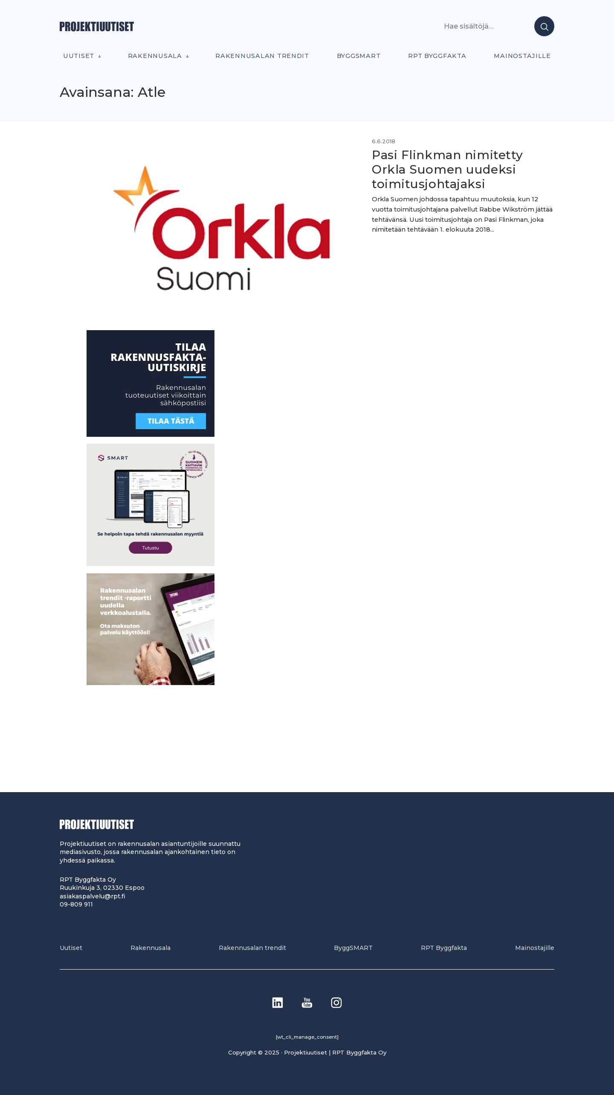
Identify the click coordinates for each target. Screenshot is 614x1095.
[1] (150, 434)
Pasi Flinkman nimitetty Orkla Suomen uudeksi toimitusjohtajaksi (447, 169)
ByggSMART (359, 56)
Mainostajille (522, 56)
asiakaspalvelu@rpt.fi (92, 896)
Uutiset (78, 56)
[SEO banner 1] (150, 564)
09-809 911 (76, 904)
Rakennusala (155, 56)
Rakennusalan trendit (262, 56)
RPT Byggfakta (437, 56)
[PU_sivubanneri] (150, 683)
